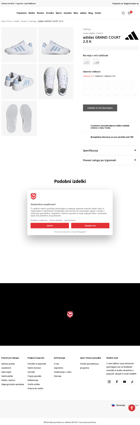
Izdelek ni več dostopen (100, 107)
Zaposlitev (58, 368)
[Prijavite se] (129, 13)
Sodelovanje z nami (62, 372)
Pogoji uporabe (34, 376)
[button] (124, 13)
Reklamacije (33, 380)
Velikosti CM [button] (109, 76)
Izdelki (16, 21)
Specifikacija (109, 150)
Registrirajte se (131, 3)
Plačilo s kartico (8, 380)
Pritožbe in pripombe (37, 363)
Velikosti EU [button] (88, 76)
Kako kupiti (6, 372)
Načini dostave (34, 368)
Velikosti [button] (98, 76)
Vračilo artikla (34, 384)
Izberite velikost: (92, 71)
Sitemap (57, 376)
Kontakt (31, 372)
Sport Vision (6, 21)
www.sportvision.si (56, 422)
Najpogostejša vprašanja (12, 384)
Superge (32, 21)
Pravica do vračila (35, 388)
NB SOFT (75, 422)
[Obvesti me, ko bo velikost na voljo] (85, 83)
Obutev (24, 21)
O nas (56, 363)
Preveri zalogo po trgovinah (109, 160)
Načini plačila (7, 376)
